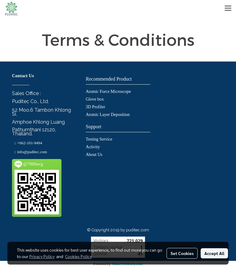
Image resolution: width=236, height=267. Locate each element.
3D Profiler (95, 107)
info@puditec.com (32, 151)
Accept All (214, 253)
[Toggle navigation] (228, 8)
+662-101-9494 (29, 143)
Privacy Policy (41, 256)
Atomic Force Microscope (108, 91)
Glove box (95, 99)
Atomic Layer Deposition (108, 114)
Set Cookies (182, 253)
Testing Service (99, 139)
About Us (94, 154)
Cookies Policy (78, 256)
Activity (93, 147)
